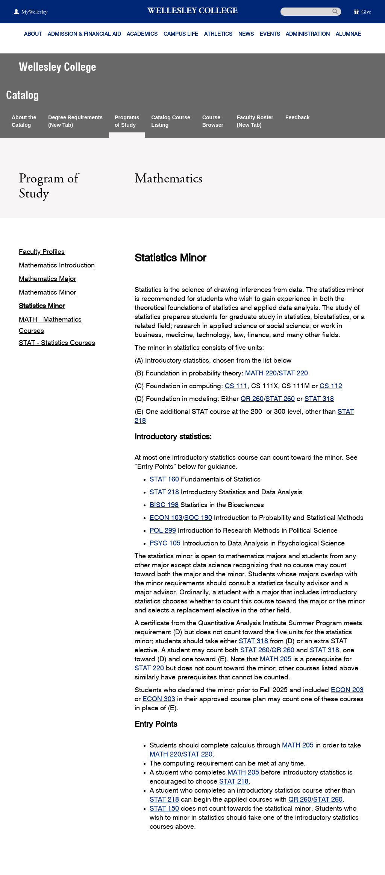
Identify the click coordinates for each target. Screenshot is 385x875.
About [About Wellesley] (33, 34)
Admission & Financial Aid (84, 34)
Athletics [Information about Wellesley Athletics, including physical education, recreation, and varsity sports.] (218, 34)
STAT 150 (164, 808)
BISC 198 (164, 505)
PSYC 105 (165, 543)
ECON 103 (166, 518)
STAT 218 (164, 492)
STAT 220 (293, 373)
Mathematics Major (47, 279)
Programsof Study (127, 121)
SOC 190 (198, 518)
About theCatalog (24, 121)
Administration (308, 34)
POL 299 (163, 530)
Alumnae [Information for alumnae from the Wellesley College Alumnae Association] (348, 34)
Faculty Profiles (42, 252)
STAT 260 (280, 399)
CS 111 (236, 386)
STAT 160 (164, 479)
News (246, 34)
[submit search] (335, 11)
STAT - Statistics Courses (57, 343)
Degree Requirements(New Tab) (75, 121)
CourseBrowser (213, 121)
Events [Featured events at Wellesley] (270, 34)
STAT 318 (319, 399)
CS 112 (331, 386)
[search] (310, 12)
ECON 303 (158, 699)
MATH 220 (261, 373)
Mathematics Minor (47, 292)
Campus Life (181, 34)
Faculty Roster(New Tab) (255, 121)
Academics (142, 34)
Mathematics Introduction (57, 265)
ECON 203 (347, 690)
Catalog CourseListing (170, 121)
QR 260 (252, 399)
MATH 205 (275, 659)
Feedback (297, 117)
